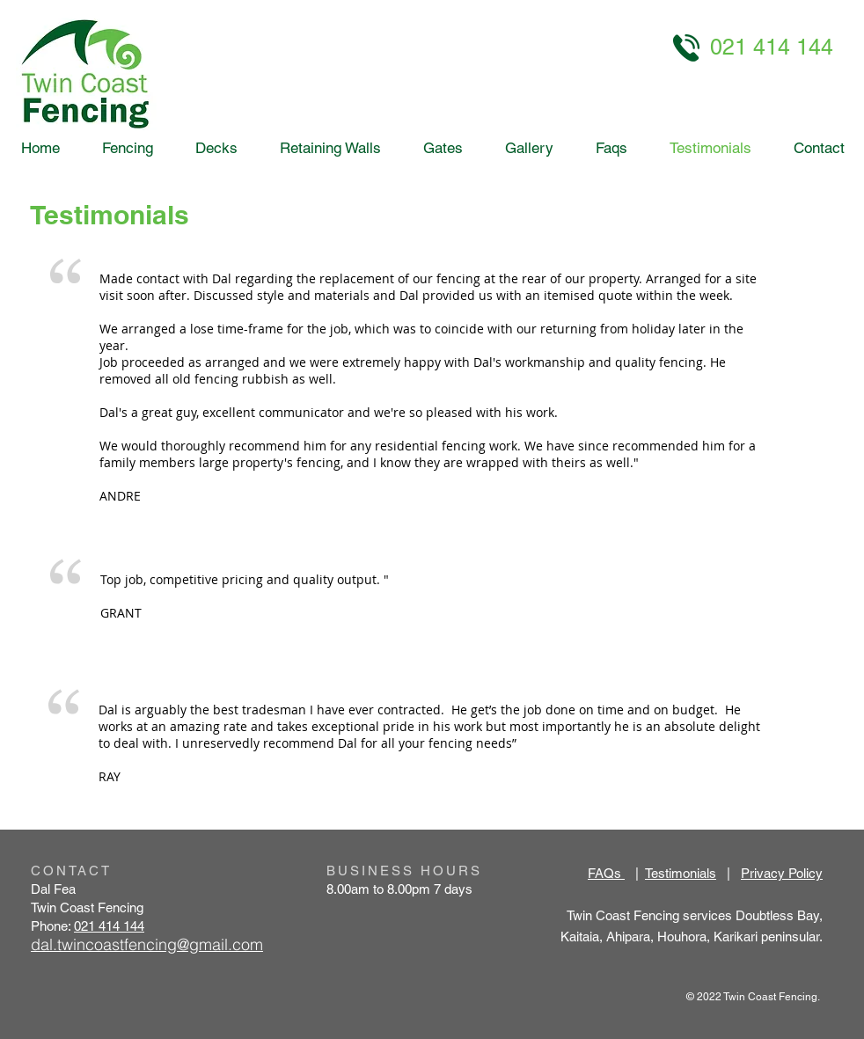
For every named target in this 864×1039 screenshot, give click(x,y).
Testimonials (680, 873)
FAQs (606, 873)
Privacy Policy (782, 873)
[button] (529, 148)
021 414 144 (109, 925)
